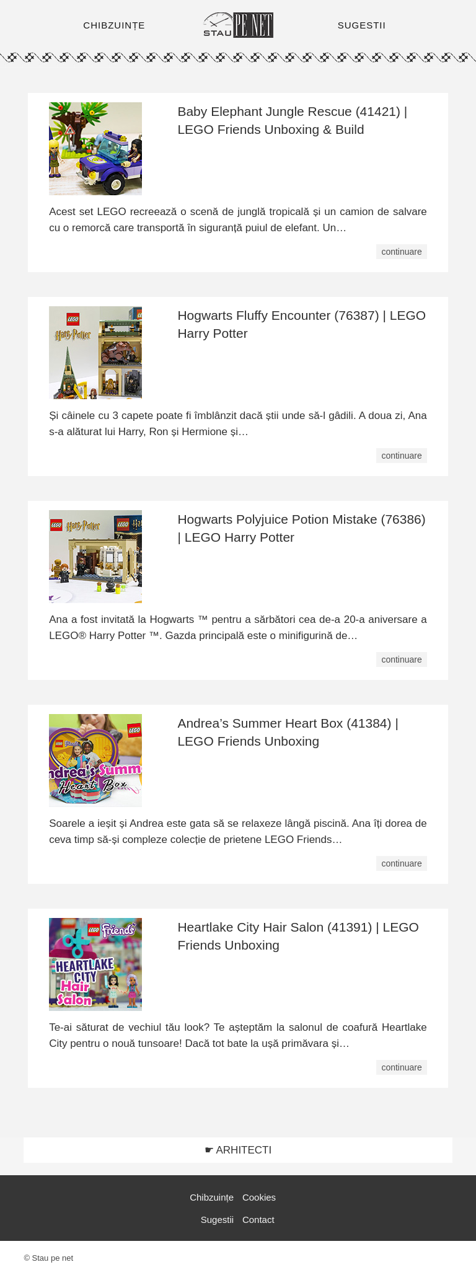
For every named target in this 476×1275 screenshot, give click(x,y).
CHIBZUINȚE (114, 25)
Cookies (259, 1197)
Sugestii (217, 1219)
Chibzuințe (212, 1197)
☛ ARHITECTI (238, 1150)
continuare (401, 252)
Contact (258, 1219)
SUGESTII (362, 25)
